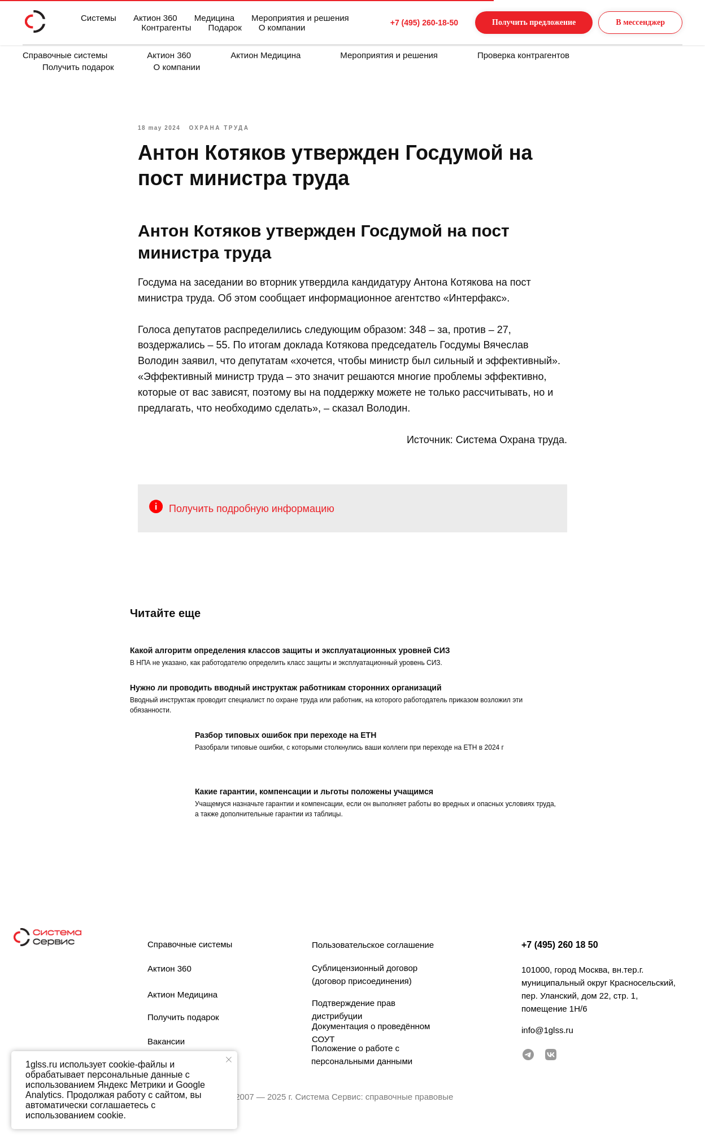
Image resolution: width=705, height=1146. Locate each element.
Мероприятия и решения (389, 55)
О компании (177, 67)
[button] (522, 23)
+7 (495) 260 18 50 (559, 961)
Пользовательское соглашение (373, 961)
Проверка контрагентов (523, 55)
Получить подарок (78, 67)
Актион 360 (169, 55)
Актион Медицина (265, 55)
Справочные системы (65, 55)
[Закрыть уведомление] (228, 1059)
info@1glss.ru (547, 1047)
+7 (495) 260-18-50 (403, 22)
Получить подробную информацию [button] (251, 516)
